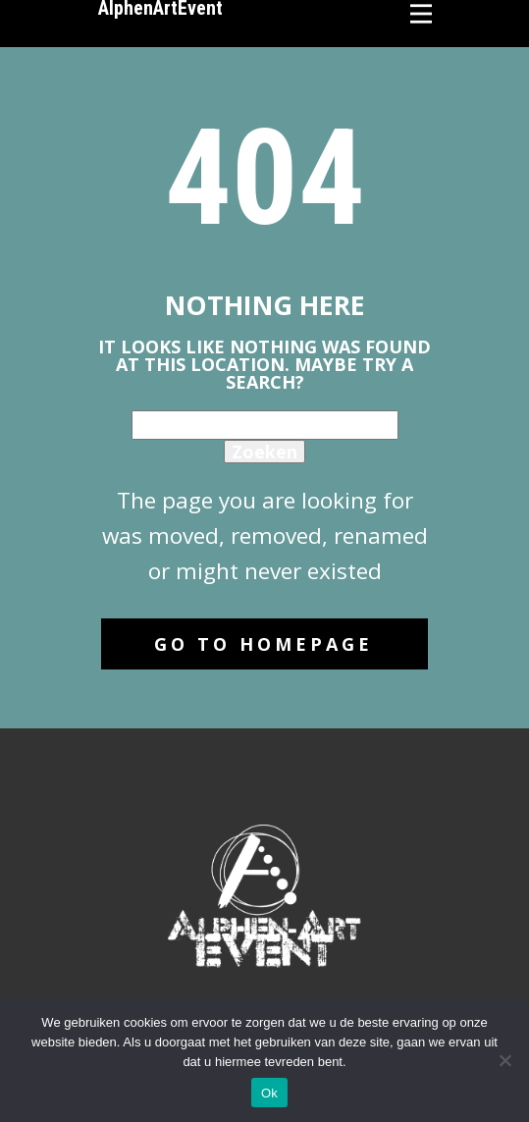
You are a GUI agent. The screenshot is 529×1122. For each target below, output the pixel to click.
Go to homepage (263, 644)
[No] (504, 1060)
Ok (269, 1093)
